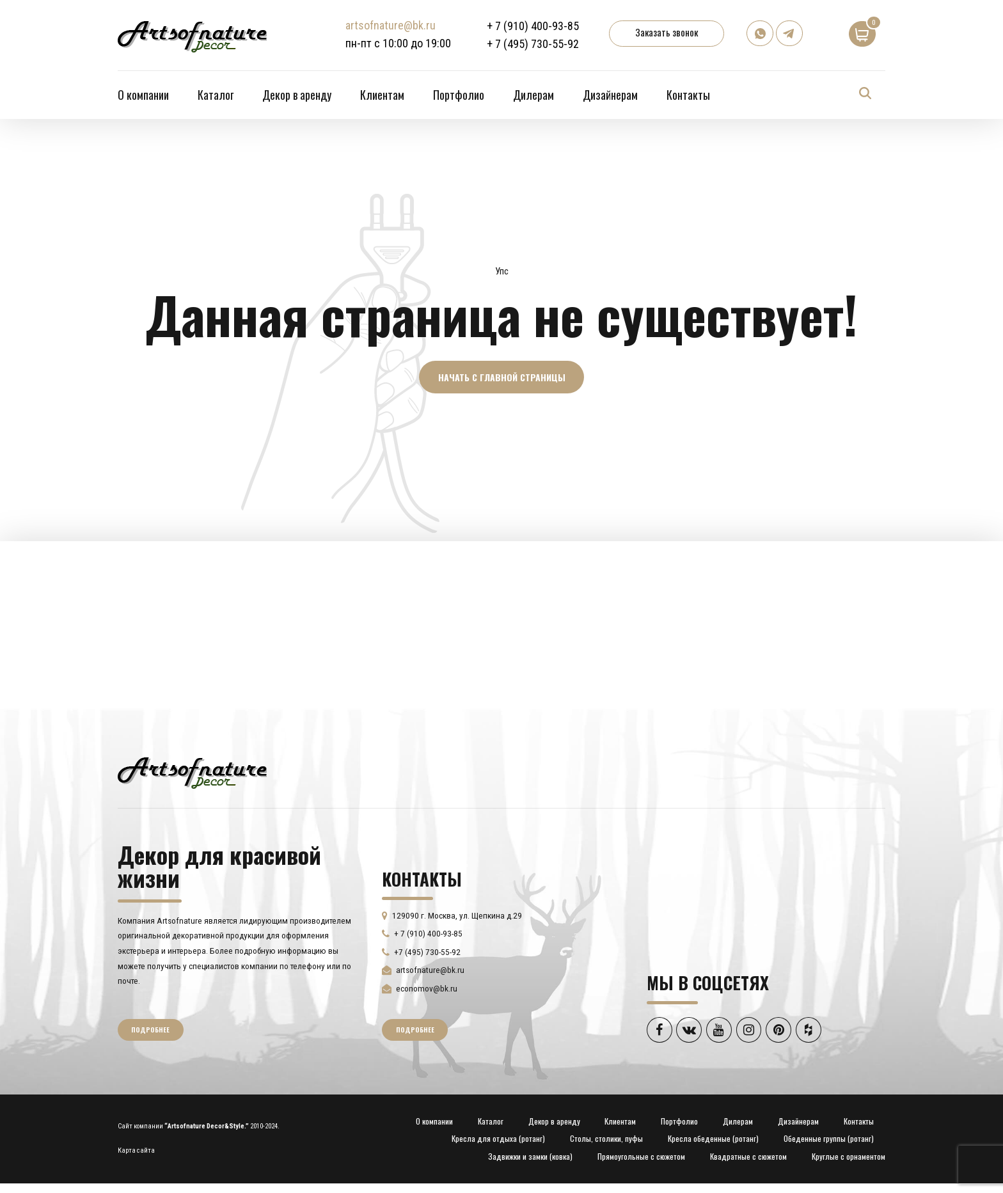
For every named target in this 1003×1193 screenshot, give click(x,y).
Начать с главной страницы (501, 377)
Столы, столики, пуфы (606, 1140)
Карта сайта (136, 1151)
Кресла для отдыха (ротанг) (498, 1140)
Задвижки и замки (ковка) (530, 1157)
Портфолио (458, 94)
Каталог (215, 94)
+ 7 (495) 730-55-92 (533, 44)
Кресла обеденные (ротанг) (713, 1140)
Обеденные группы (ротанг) (829, 1140)
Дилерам (533, 94)
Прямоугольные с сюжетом (641, 1157)
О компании (143, 94)
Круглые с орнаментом (848, 1157)
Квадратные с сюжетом (748, 1157)
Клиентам (382, 94)
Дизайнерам (610, 94)
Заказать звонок (667, 32)
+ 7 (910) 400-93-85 (533, 26)
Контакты (688, 94)
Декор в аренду (296, 94)
